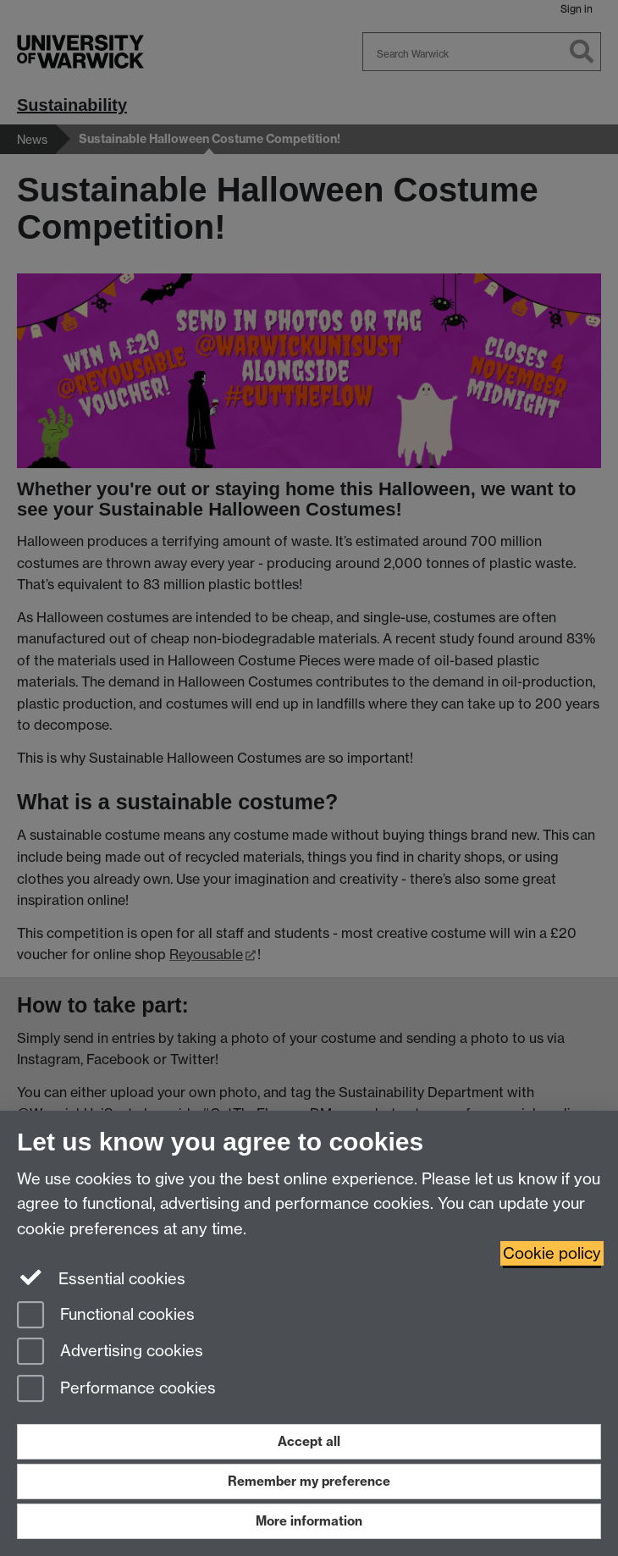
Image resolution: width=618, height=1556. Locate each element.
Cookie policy (552, 1253)
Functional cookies (106, 1316)
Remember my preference (309, 1481)
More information (309, 1521)
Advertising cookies (110, 1352)
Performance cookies (116, 1389)
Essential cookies (101, 1277)
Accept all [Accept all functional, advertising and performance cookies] (309, 1441)
